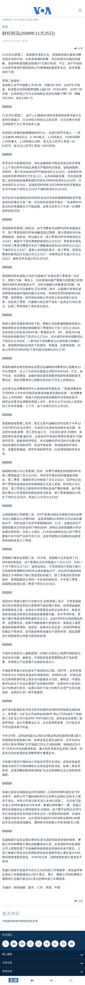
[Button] (78, 48)
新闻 (5, 26)
